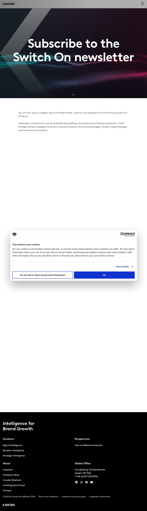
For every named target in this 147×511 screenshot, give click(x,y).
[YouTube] (76, 483)
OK (104, 275)
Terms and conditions (48, 497)
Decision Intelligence (13, 450)
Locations (8, 470)
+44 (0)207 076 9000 (87, 476)
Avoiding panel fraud (14, 485)
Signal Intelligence (12, 445)
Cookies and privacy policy (74, 497)
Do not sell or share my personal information (42, 275)
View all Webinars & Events (88, 445)
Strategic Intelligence (14, 456)
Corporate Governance (99, 497)
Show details (122, 266)
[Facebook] (86, 483)
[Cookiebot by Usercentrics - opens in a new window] (122, 234)
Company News (11, 475)
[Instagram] (81, 483)
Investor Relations (12, 480)
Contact (7, 491)
